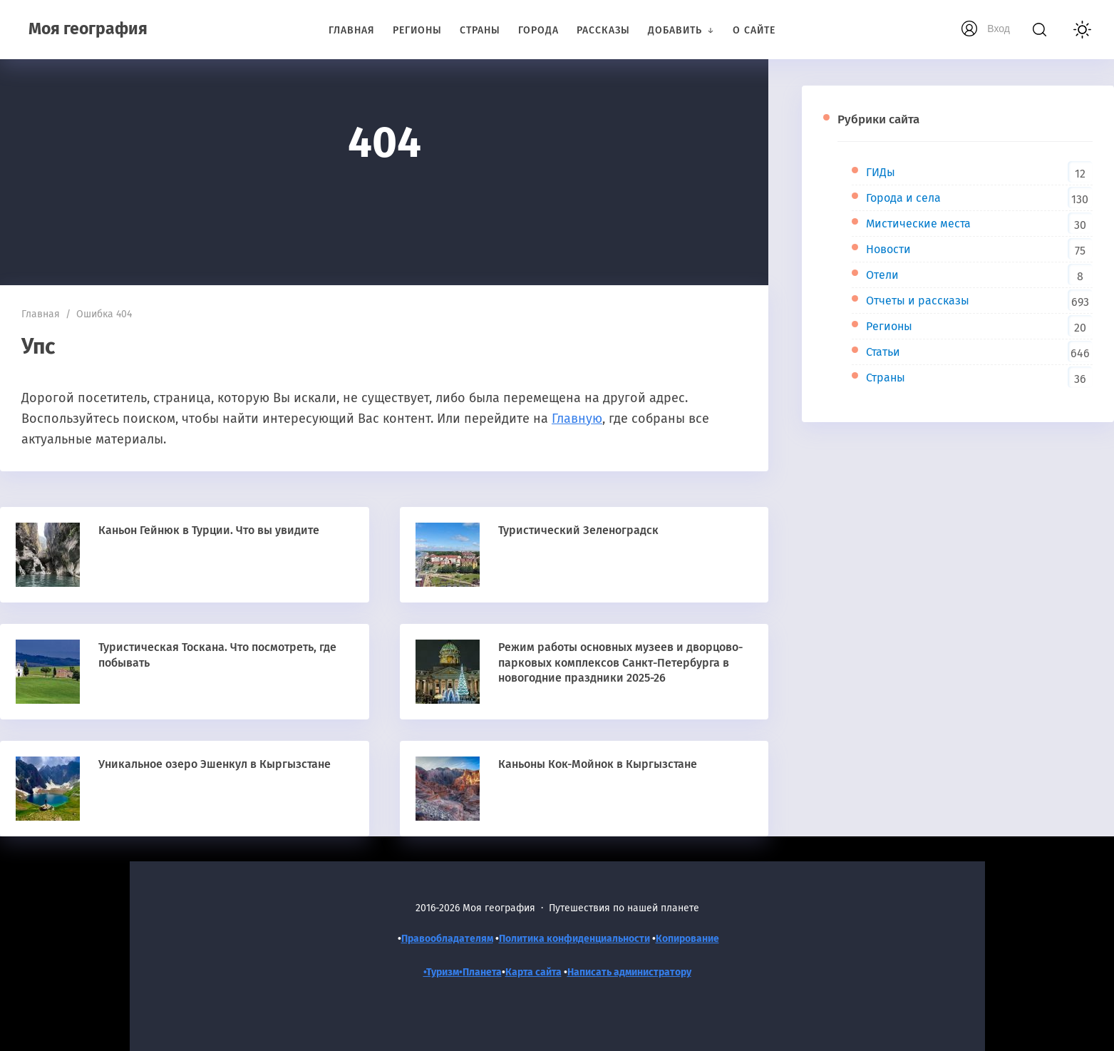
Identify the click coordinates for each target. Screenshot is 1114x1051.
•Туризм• (443, 972)
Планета (482, 972)
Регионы (889, 326)
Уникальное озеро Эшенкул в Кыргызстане (214, 764)
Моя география (88, 29)
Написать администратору (629, 972)
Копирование (687, 939)
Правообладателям (447, 939)
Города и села (903, 198)
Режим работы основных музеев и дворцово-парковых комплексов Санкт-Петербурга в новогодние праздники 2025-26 (620, 662)
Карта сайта (533, 972)
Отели (882, 275)
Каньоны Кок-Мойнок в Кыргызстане (597, 764)
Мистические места (918, 223)
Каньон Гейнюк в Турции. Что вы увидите (208, 530)
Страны (885, 377)
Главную (577, 418)
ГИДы (880, 172)
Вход (998, 28)
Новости (888, 249)
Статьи (883, 352)
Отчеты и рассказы (917, 300)
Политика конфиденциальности (574, 939)
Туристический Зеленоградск (578, 530)
